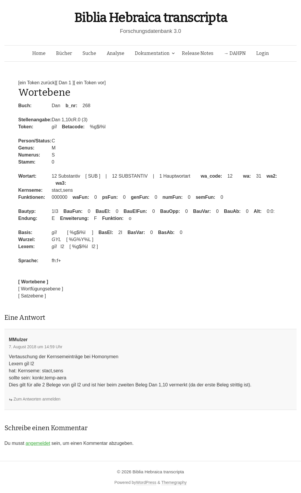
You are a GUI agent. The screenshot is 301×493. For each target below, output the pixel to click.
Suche (89, 53)
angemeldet (38, 443)
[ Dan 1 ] (65, 82)
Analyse (115, 53)
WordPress (146, 482)
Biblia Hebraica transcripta (150, 17)
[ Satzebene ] (32, 295)
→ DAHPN (235, 53)
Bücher (64, 53)
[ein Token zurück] (37, 82)
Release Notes (197, 53)
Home (39, 53)
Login (262, 53)
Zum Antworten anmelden (37, 399)
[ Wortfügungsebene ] (40, 288)
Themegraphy (174, 482)
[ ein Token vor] (90, 82)
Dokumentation (152, 53)
